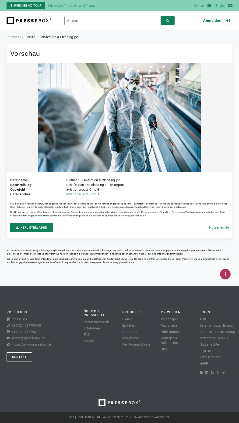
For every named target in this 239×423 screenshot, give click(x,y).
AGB (203, 319)
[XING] (223, 372)
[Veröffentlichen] (225, 274)
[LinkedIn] (206, 372)
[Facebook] (201, 372)
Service (89, 341)
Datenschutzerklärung (216, 325)
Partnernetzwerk (96, 322)
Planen (127, 319)
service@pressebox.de (133, 215)
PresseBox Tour (25, 5)
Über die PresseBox (94, 313)
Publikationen (171, 332)
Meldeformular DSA (214, 338)
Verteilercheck (210, 357)
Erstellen (128, 325)
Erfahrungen (93, 328)
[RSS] (212, 372)
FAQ (87, 334)
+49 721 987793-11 (26, 332)
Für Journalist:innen (137, 344)
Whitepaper (169, 319)
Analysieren (131, 338)
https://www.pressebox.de (31, 344)
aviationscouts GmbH (82, 194)
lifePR (204, 363)
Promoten (129, 332)
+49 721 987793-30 (26, 325)
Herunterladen (31, 227)
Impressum (208, 351)
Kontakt (19, 357)
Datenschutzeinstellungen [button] (219, 332)
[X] (218, 372)
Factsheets (169, 325)
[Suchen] (168, 20)
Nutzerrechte (219, 227)
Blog (164, 349)
